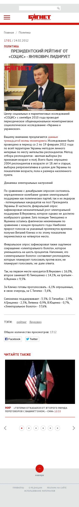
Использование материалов (39, 491)
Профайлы (18, 487)
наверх (39, 475)
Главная (9, 32)
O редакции (35, 487)
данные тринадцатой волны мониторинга (31, 139)
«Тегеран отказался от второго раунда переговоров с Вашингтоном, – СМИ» (40, 408)
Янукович (35, 322)
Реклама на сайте (57, 487)
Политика (25, 32)
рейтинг (22, 322)
